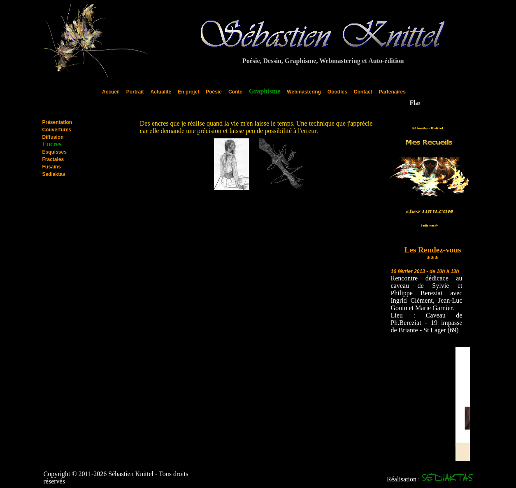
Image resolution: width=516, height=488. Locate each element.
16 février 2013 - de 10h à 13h (424, 271)
